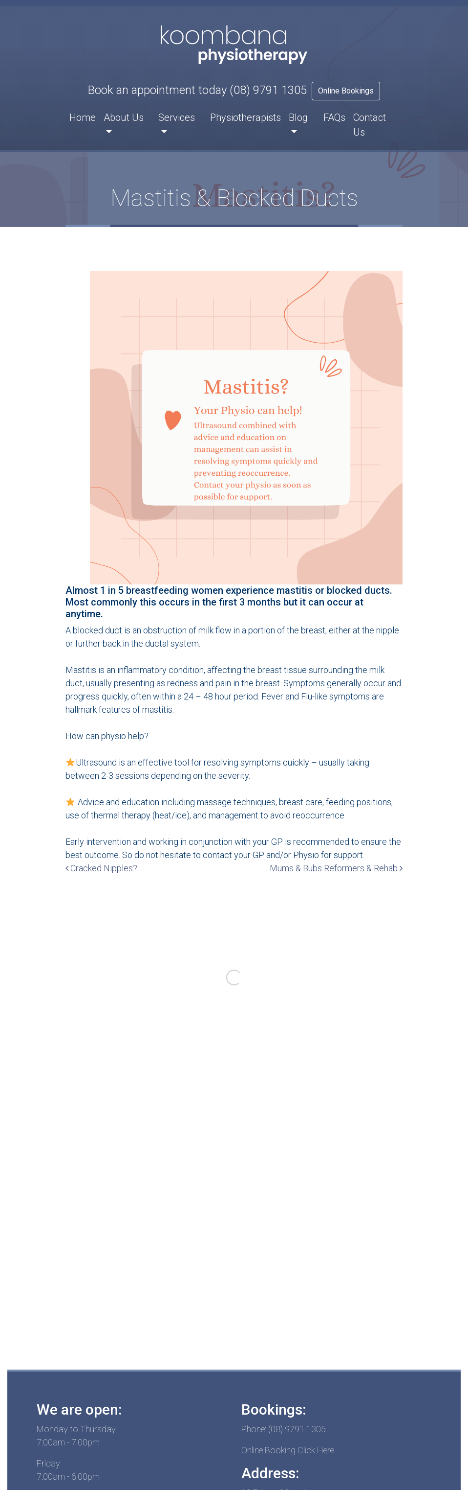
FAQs (334, 117)
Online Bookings (346, 90)
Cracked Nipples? (101, 868)
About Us (124, 117)
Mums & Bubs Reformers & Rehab (336, 868)
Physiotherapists (245, 117)
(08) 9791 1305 (268, 90)
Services (176, 117)
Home (82, 117)
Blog (298, 117)
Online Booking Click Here (287, 1450)
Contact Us (369, 125)
